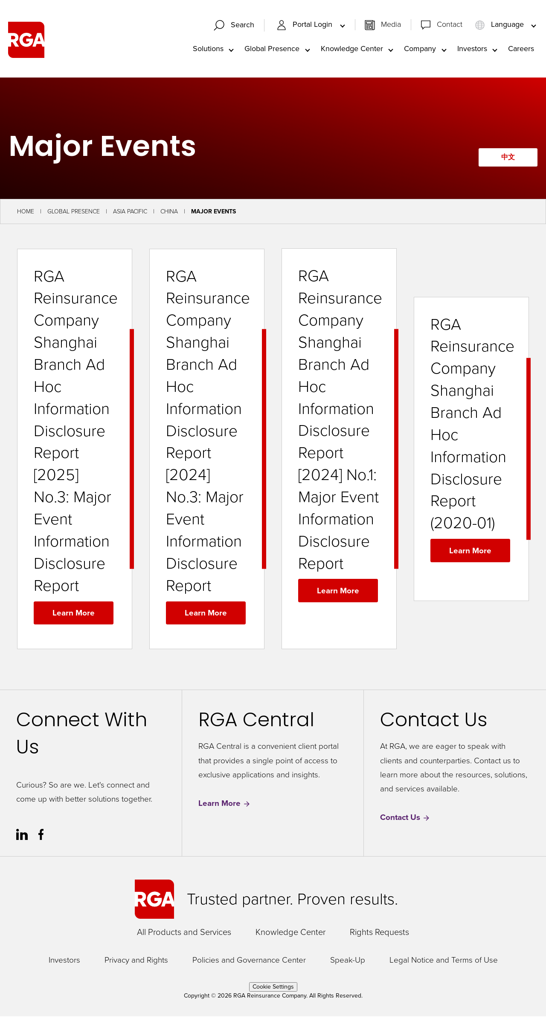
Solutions (208, 49)
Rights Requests (379, 934)
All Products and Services (184, 934)
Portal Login (305, 25)
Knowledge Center (352, 49)
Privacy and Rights (136, 962)
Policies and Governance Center (249, 962)
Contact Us (405, 819)
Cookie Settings (273, 988)
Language (500, 25)
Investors (472, 49)
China (169, 213)
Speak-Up (347, 962)
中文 (506, 159)
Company (420, 49)
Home (25, 213)
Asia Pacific (130, 213)
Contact (449, 25)
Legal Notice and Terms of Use (443, 962)
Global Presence (271, 49)
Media (391, 25)
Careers (521, 49)
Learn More (74, 614)
